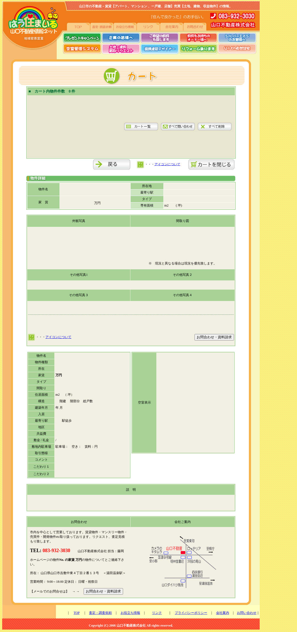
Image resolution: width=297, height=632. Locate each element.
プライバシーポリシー (191, 613)
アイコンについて (167, 164)
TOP (77, 613)
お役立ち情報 (130, 613)
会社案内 (222, 613)
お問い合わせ (246, 613)
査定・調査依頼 (100, 613)
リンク (157, 613)
